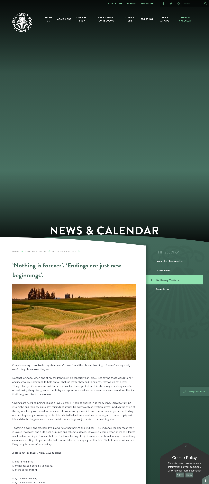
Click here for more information (184, 470)
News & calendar (35, 251)
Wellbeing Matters (64, 251)
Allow (180, 475)
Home (15, 251)
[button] (205, 479)
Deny (189, 475)
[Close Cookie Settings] (186, 446)
